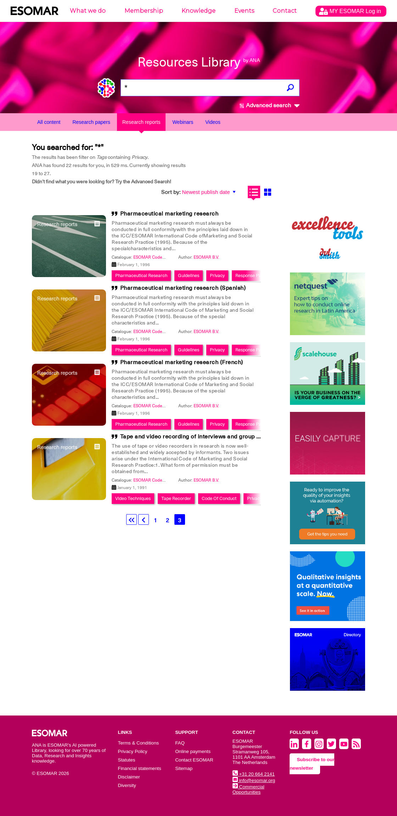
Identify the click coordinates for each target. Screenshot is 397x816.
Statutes (126, 760)
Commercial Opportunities (248, 789)
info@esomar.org (254, 780)
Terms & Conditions (138, 743)
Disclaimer (129, 777)
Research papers (91, 122)
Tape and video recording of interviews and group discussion (203, 436)
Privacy (217, 275)
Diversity (127, 785)
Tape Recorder (176, 498)
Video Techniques (133, 498)
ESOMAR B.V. (206, 257)
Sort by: (171, 192)
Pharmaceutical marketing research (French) (181, 362)
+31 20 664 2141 (254, 774)
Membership (143, 10)
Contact (285, 10)
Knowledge (198, 10)
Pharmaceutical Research (141, 275)
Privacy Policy (132, 751)
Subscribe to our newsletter (312, 764)
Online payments (193, 751)
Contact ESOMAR (194, 760)
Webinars (182, 122)
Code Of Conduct (219, 498)
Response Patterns (254, 275)
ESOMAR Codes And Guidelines (164, 257)
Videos (212, 122)
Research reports (141, 122)
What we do (88, 10)
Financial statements (139, 768)
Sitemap (183, 768)
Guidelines (188, 275)
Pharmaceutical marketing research (169, 213)
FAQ (180, 743)
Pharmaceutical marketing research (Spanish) (183, 288)
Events (244, 10)
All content (48, 122)
